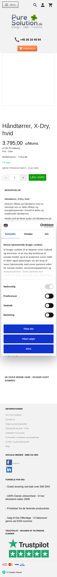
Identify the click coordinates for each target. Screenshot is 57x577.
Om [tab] (47, 234)
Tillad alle (28, 328)
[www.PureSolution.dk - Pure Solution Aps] (27, 21)
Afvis (28, 348)
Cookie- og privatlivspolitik (17, 442)
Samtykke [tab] (10, 234)
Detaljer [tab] (28, 234)
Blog (7, 446)
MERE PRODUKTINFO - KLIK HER (20, 168)
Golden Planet (15, 572)
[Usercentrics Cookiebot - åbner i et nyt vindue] (41, 226)
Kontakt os (10, 419)
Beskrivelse (13, 190)
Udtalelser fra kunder (14, 433)
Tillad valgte (28, 339)
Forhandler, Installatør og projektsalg (22, 437)
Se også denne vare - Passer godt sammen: (27, 379)
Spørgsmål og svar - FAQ (17, 428)
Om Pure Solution (13, 415)
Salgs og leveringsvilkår (16, 424)
